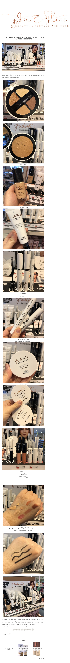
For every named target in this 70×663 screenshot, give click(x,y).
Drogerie (23, 34)
